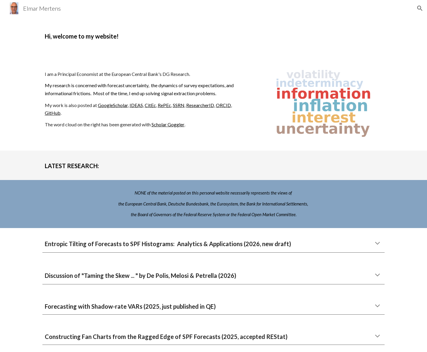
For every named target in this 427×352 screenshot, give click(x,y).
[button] (420, 8)
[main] (169, 34)
